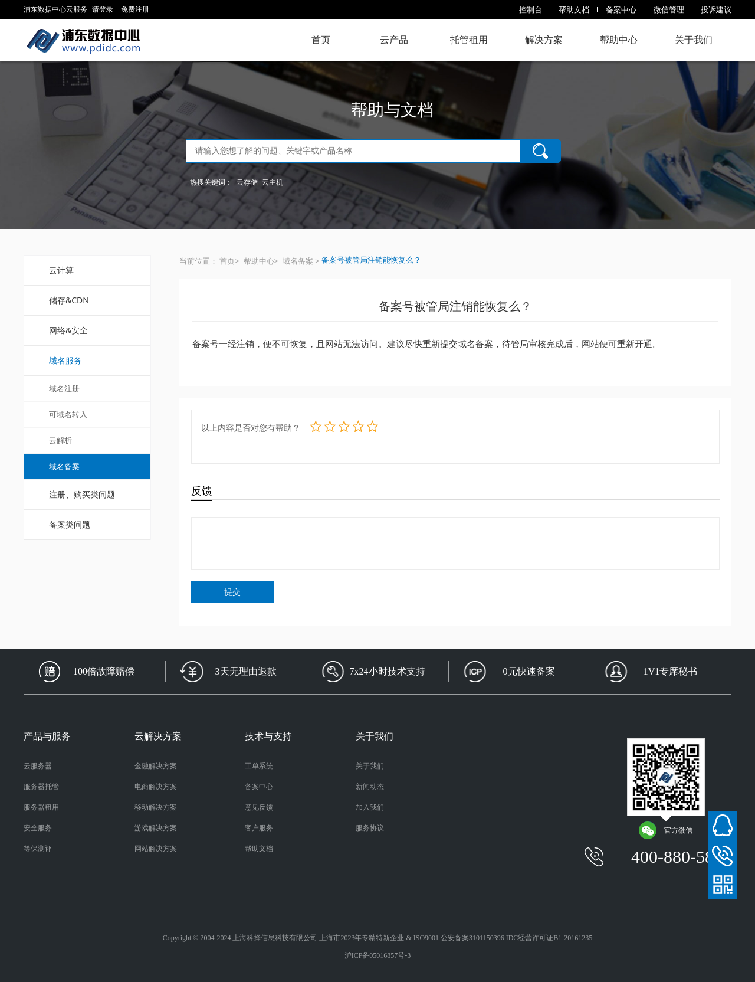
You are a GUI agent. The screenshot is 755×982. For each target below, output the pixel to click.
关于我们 (694, 40)
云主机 (272, 182)
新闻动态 (370, 787)
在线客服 (722, 825)
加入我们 (370, 807)
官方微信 (665, 830)
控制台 (530, 9)
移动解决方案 (155, 807)
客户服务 (259, 828)
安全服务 (38, 828)
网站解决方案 (155, 848)
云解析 (60, 440)
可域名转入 (68, 414)
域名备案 (64, 466)
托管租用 (469, 40)
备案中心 (621, 9)
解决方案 (544, 40)
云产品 (394, 40)
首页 (320, 40)
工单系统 (259, 766)
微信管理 (669, 9)
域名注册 (64, 388)
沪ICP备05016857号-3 (377, 955)
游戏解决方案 (155, 828)
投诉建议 (716, 9)
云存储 (247, 182)
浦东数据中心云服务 (83, 40)
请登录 (102, 9)
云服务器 (38, 766)
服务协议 (370, 828)
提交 (232, 592)
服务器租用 (41, 807)
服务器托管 (41, 787)
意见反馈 (259, 807)
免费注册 (135, 9)
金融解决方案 (155, 766)
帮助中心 (619, 40)
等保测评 (38, 848)
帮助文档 (574, 9)
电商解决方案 (155, 787)
